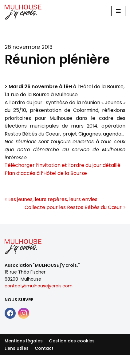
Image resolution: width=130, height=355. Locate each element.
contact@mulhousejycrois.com (39, 286)
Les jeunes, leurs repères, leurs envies (52, 199)
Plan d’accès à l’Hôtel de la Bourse (46, 173)
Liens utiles (17, 348)
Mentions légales (24, 341)
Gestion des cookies (72, 341)
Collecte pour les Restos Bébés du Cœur (73, 207)
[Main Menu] (118, 11)
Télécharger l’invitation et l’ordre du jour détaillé (62, 165)
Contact (44, 348)
